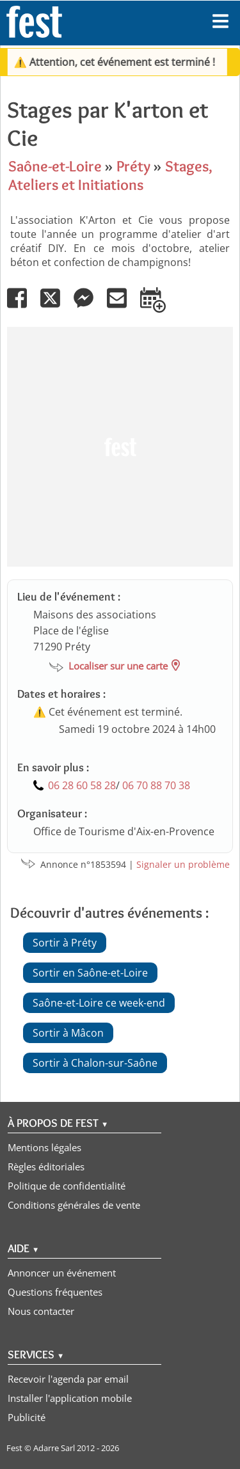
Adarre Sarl (54, 1448)
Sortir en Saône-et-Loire (90, 973)
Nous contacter (41, 1311)
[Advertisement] (120, 447)
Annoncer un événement (62, 1272)
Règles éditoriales (46, 1166)
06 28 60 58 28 (82, 785)
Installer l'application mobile (70, 1398)
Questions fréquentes (55, 1291)
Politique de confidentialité (66, 1185)
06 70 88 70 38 (156, 785)
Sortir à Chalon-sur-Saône (95, 1063)
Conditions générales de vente (74, 1204)
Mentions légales (44, 1147)
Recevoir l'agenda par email (68, 1378)
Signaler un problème (183, 864)
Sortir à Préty (65, 943)
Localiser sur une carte (118, 665)
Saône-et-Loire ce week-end (99, 1003)
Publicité (26, 1417)
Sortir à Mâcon (68, 1033)
